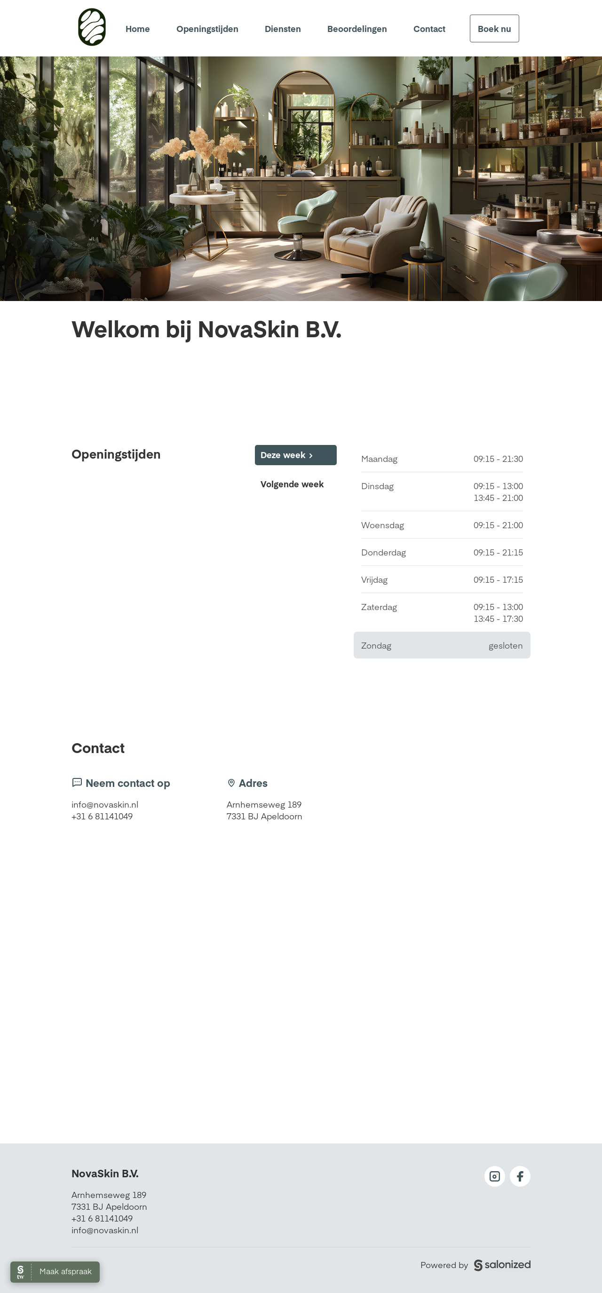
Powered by (475, 1264)
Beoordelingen (357, 28)
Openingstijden (207, 28)
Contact (429, 28)
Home (138, 28)
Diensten (283, 28)
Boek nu (494, 28)
